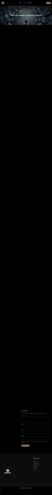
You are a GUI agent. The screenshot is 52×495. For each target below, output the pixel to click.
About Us (35, 465)
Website (22, 439)
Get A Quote (48, 2)
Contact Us (35, 470)
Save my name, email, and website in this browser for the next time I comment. (34, 446)
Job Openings (36, 467)
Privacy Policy (36, 468)
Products (35, 472)
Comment (23, 419)
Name (22, 428)
